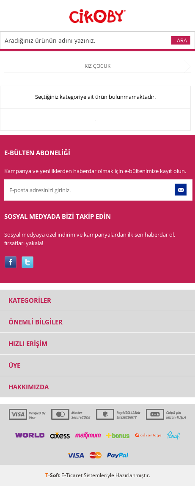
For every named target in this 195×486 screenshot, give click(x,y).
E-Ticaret (71, 475)
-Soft (53, 475)
